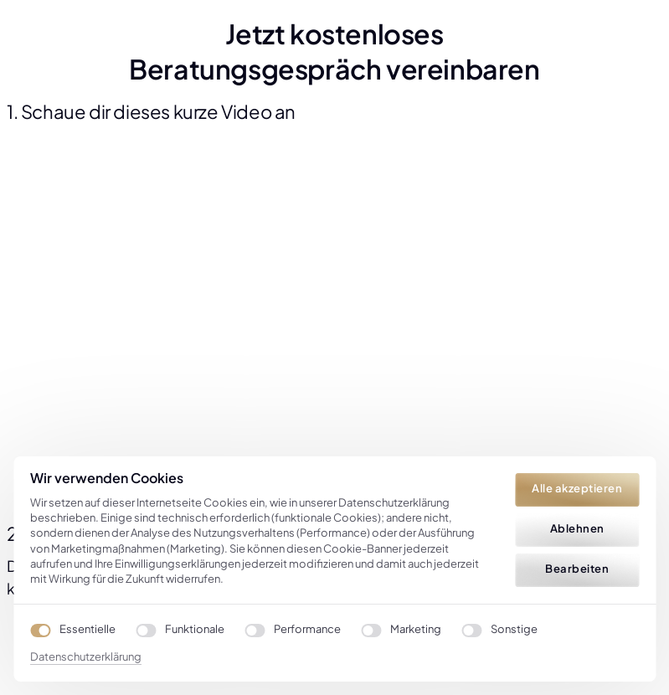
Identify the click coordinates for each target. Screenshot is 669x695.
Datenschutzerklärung (86, 656)
